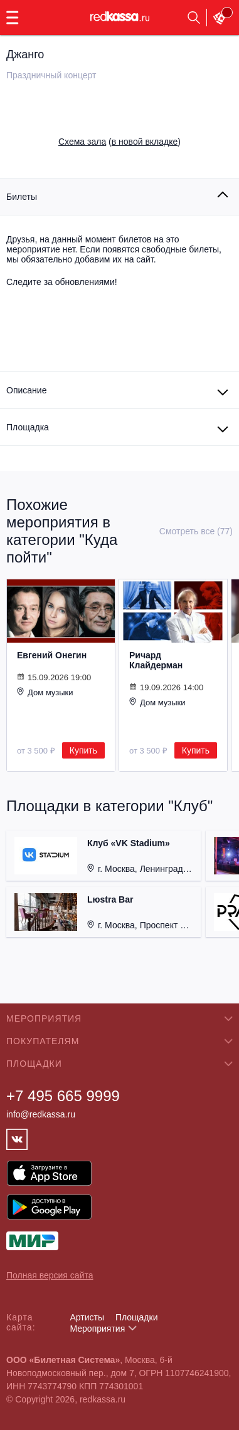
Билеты (21, 197)
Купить (83, 750)
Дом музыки (45, 692)
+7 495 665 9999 (63, 1095)
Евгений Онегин (52, 655)
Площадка (27, 427)
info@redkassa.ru (40, 1114)
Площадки (136, 1317)
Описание (26, 390)
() (119, 142)
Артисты (87, 1317)
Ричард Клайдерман (156, 660)
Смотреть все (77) (196, 531)
